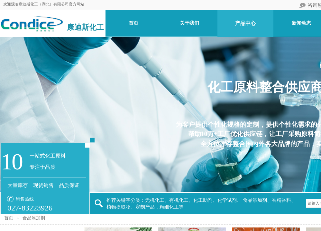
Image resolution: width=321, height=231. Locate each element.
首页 (8, 218)
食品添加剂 (34, 218)
